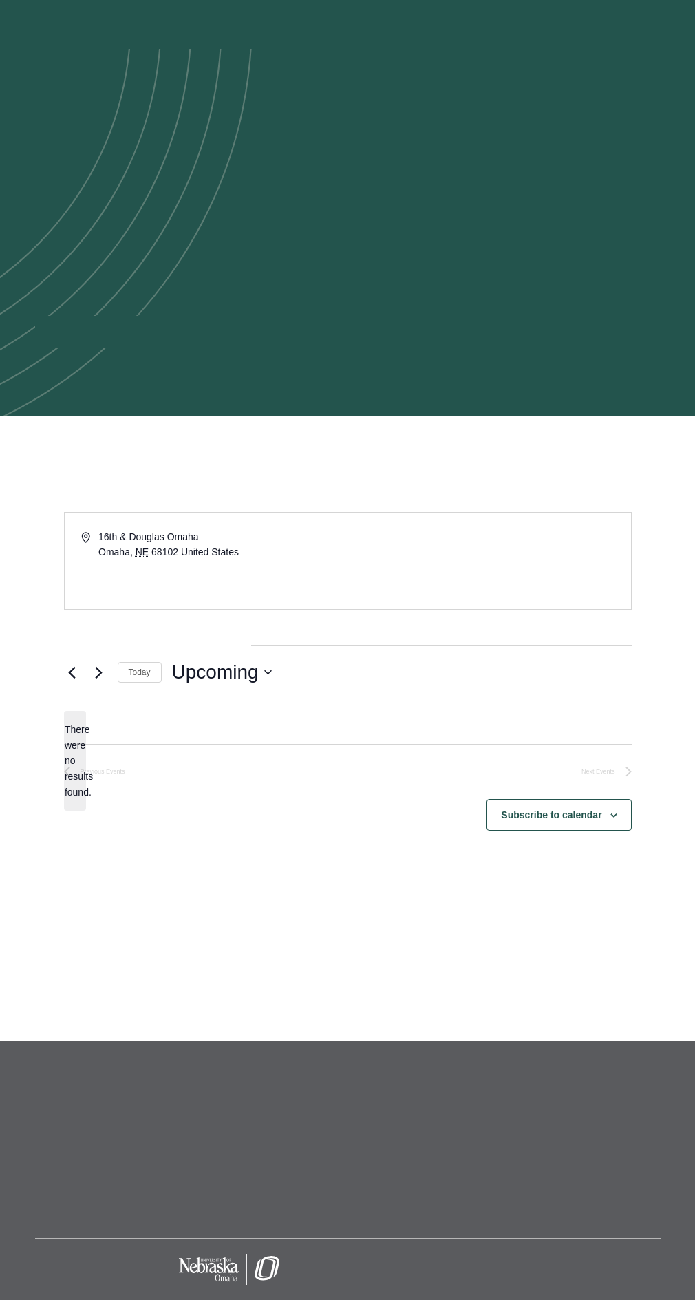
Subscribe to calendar (551, 814)
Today (140, 672)
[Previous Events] (72, 672)
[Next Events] (99, 672)
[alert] (75, 761)
